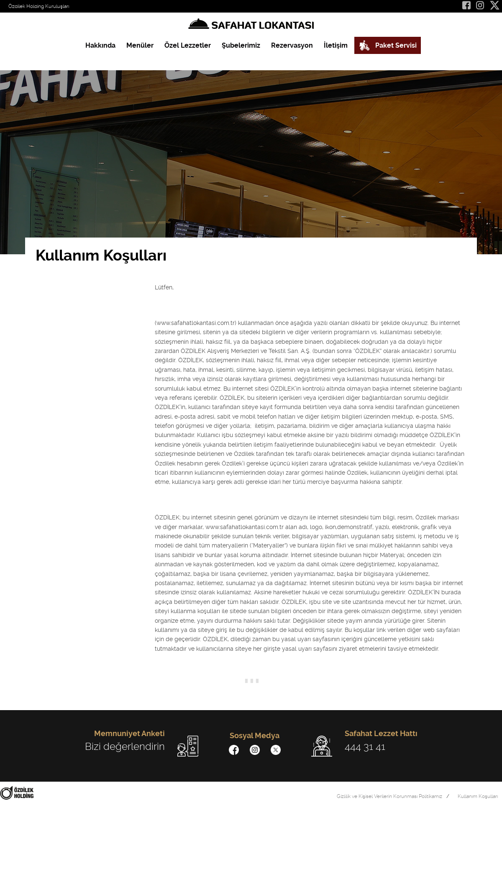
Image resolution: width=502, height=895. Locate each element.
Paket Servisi (396, 45)
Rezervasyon (292, 45)
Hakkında (100, 45)
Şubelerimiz (241, 45)
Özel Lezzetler (187, 45)
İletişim (336, 45)
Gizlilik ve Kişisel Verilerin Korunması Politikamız (389, 796)
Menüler (140, 45)
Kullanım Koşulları (478, 796)
